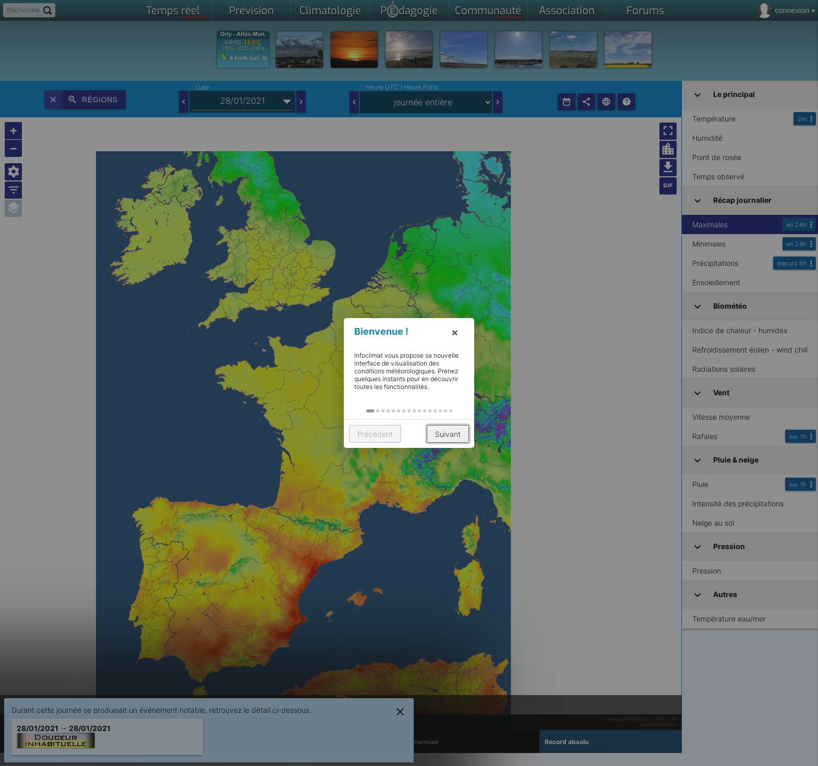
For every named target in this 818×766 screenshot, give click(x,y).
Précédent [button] (375, 434)
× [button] (455, 332)
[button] (370, 410)
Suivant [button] (448, 434)
